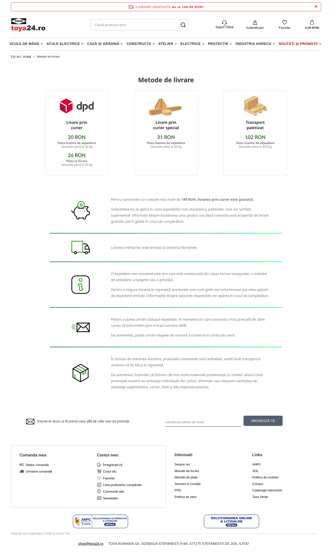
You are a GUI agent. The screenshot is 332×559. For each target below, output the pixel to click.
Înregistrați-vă (112, 465)
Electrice (190, 44)
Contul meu (108, 455)
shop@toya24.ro (90, 544)
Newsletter (110, 498)
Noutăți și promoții (298, 44)
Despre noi (182, 464)
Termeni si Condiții (187, 484)
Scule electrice (63, 44)
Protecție (218, 44)
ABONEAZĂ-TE (263, 421)
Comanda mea (33, 455)
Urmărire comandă (39, 471)
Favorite (284, 28)
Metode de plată (186, 477)
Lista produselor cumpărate (122, 485)
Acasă (27, 56)
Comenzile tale (113, 491)
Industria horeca (254, 44)
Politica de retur (186, 497)
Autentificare (255, 28)
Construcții (139, 44)
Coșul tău (110, 471)
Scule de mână (24, 44)
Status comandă (37, 465)
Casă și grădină (103, 44)
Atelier (165, 44)
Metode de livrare (187, 471)
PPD (178, 490)
